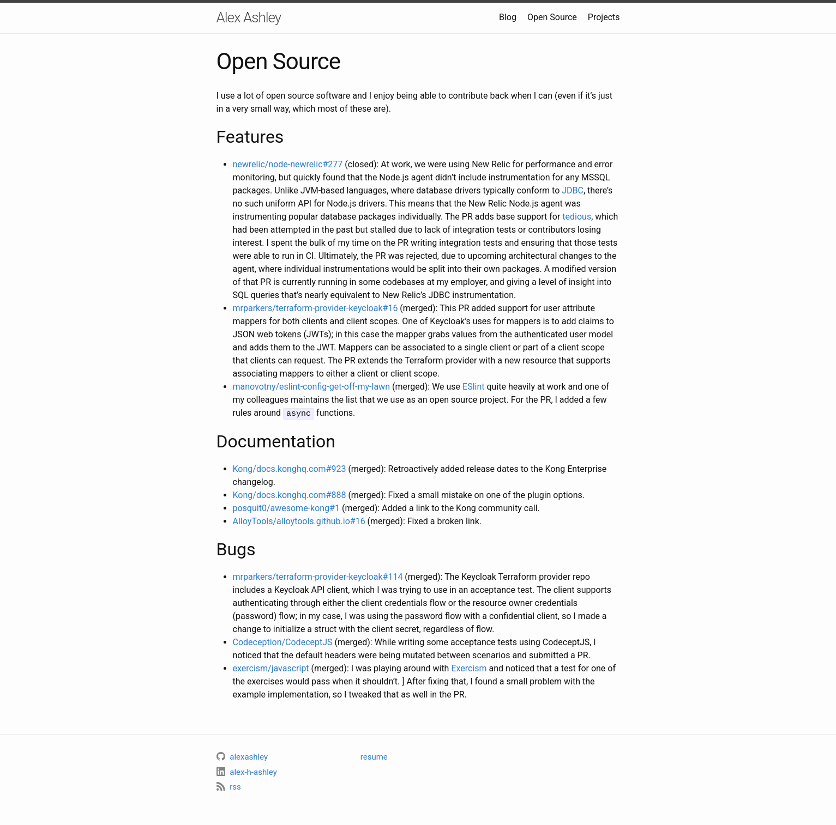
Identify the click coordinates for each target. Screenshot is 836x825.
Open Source (552, 17)
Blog (507, 17)
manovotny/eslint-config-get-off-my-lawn (311, 386)
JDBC (573, 190)
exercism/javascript (271, 668)
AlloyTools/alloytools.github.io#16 (299, 520)
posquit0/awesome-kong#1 (286, 507)
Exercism (468, 668)
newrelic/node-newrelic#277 (288, 164)
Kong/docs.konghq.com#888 (289, 494)
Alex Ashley (248, 17)
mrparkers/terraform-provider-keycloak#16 (315, 308)
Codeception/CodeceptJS (283, 641)
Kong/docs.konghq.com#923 (289, 468)
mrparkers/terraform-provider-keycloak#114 (318, 576)
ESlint (473, 386)
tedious (576, 216)
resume (374, 756)
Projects (604, 17)
